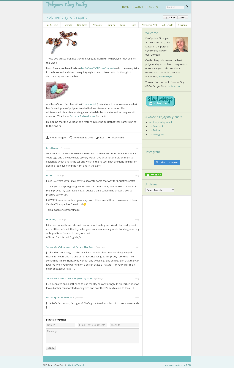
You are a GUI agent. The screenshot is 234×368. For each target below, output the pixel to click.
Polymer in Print (149, 24)
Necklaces (82, 24)
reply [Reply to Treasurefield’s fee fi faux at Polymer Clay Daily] (137, 278)
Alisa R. (49, 175)
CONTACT (154, 6)
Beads (133, 24)
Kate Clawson (52, 148)
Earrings (111, 24)
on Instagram (156, 134)
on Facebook (156, 126)
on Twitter (155, 130)
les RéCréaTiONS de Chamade (98, 68)
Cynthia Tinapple (56, 137)
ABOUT (139, 6)
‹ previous (170, 17)
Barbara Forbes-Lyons (82, 116)
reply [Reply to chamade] (137, 219)
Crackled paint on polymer (59, 297)
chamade (50, 219)
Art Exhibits (167, 24)
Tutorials (67, 24)
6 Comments (115, 137)
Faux (122, 24)
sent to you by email (160, 122)
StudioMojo (165, 76)
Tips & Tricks (51, 24)
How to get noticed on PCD (177, 365)
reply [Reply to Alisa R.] (137, 175)
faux (102, 137)
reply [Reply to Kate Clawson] (137, 148)
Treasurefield (89, 104)
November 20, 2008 (81, 137)
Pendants (97, 24)
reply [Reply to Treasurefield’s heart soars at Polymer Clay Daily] (137, 247)
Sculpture (182, 24)
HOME (125, 6)
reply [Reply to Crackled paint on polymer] (137, 298)
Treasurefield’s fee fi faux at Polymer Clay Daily (69, 278)
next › (183, 17)
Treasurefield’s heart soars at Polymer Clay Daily (69, 247)
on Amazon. (173, 86)
